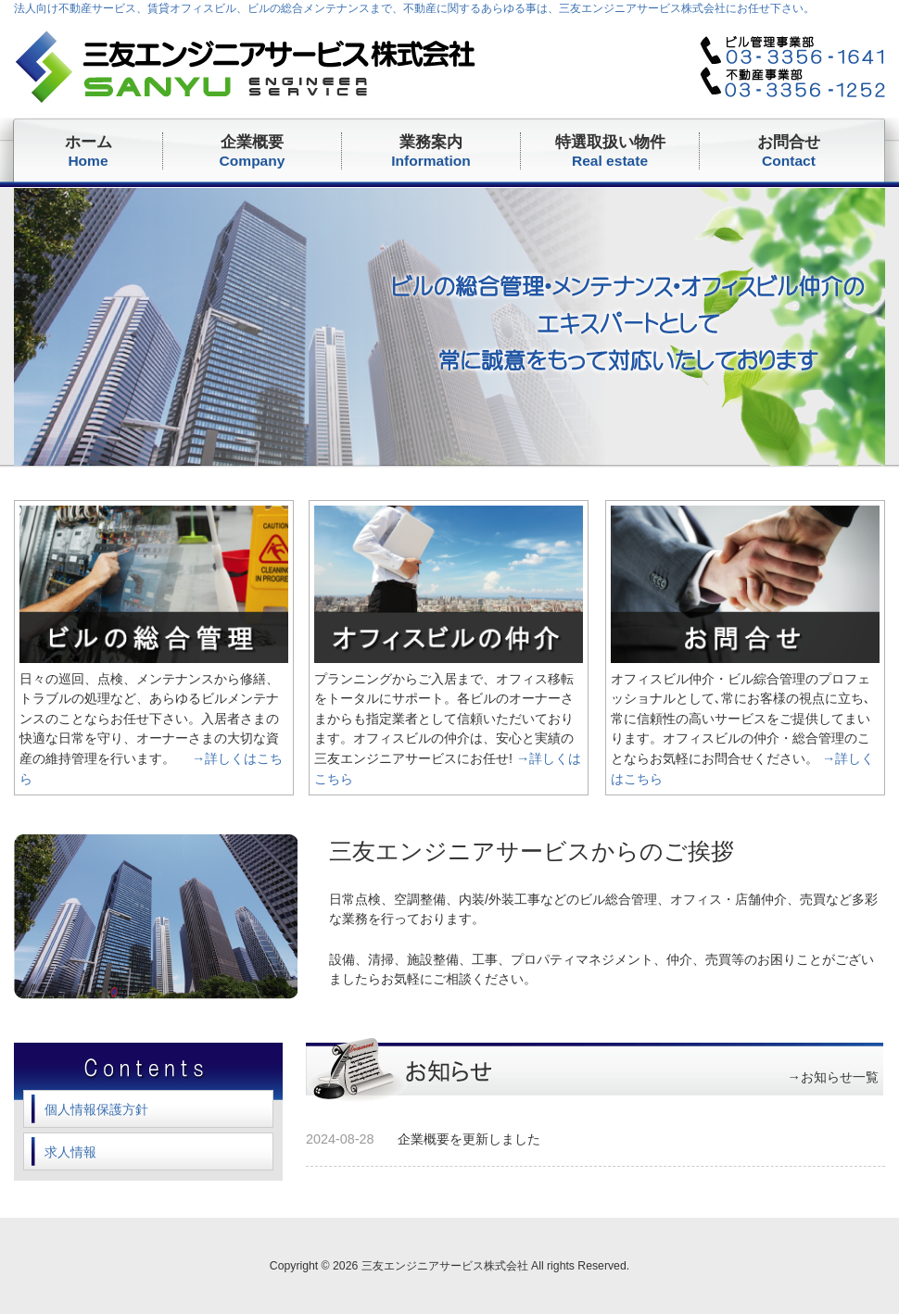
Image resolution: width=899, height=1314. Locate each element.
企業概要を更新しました (469, 1139)
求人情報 (70, 1152)
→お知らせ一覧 (833, 1077)
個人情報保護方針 (96, 1109)
